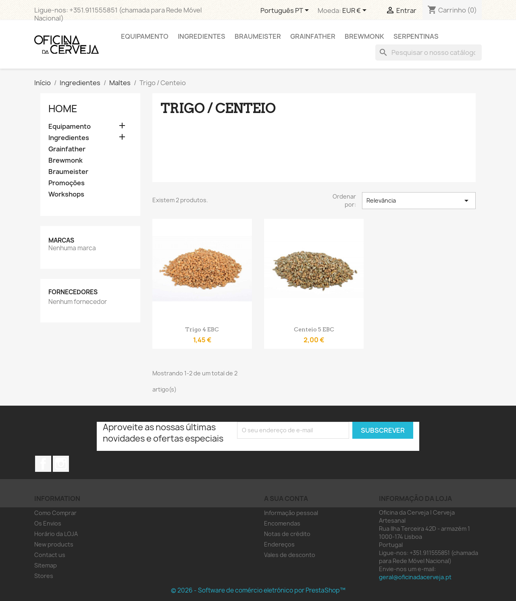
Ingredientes (201, 36)
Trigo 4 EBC (202, 329)
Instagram (61, 464)
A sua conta (286, 498)
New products (53, 544)
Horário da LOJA (56, 534)
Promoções (66, 183)
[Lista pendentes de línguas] (286, 11)
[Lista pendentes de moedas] (355, 11)
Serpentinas (416, 36)
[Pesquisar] (428, 52)
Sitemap (45, 565)
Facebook (43, 464)
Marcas (61, 240)
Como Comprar (55, 513)
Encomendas (282, 523)
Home (62, 108)
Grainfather (312, 36)
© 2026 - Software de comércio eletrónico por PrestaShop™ (258, 590)
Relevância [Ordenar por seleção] (418, 200)
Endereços (279, 544)
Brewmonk (364, 36)
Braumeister (258, 36)
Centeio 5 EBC (314, 329)
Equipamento (145, 36)
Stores (43, 576)
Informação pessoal (291, 513)
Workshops (66, 194)
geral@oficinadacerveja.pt (415, 577)
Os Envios (47, 523)
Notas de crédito (287, 534)
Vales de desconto (289, 555)
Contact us (49, 555)
